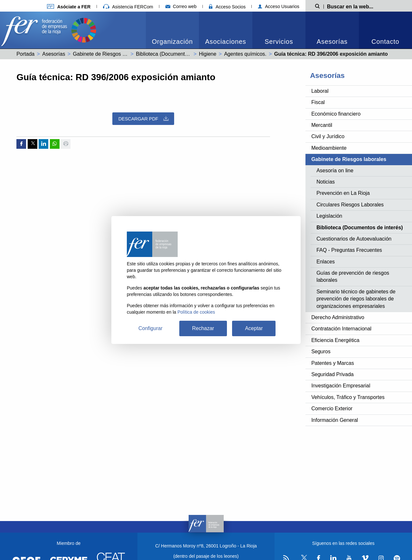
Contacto (385, 41)
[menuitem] (172, 30)
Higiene (207, 54)
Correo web (181, 6)
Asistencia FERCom (128, 6)
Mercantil (321, 125)
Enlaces (325, 261)
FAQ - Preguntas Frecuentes (349, 250)
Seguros (321, 351)
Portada (25, 54)
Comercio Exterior (331, 408)
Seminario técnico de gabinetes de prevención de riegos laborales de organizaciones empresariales (356, 299)
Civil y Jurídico (327, 136)
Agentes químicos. (245, 54)
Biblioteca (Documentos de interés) (176, 54)
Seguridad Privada (332, 374)
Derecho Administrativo (337, 317)
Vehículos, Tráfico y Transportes (348, 397)
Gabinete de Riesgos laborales (108, 54)
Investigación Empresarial (340, 385)
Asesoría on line (334, 170)
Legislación (329, 216)
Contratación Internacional (341, 328)
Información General (334, 420)
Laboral (319, 91)
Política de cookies (196, 312)
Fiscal (318, 102)
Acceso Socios (227, 6)
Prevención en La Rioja (343, 193)
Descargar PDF (143, 118)
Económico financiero (335, 114)
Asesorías (332, 41)
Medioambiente (328, 148)
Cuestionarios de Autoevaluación (353, 239)
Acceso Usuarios (278, 6)
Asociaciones (225, 41)
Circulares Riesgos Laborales (350, 204)
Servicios (279, 41)
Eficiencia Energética (335, 340)
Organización (172, 41)
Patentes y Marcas (332, 363)
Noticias (325, 182)
